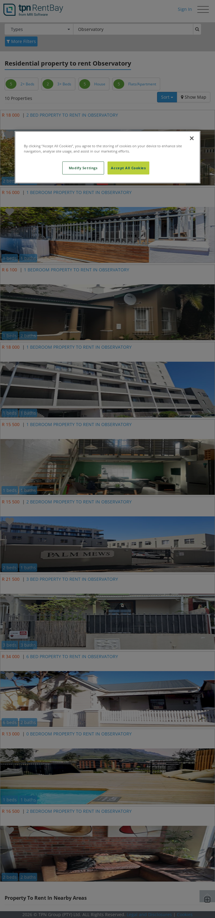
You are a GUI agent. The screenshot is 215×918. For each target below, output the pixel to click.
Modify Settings (83, 168)
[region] (107, 157)
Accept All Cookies (128, 168)
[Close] (192, 138)
